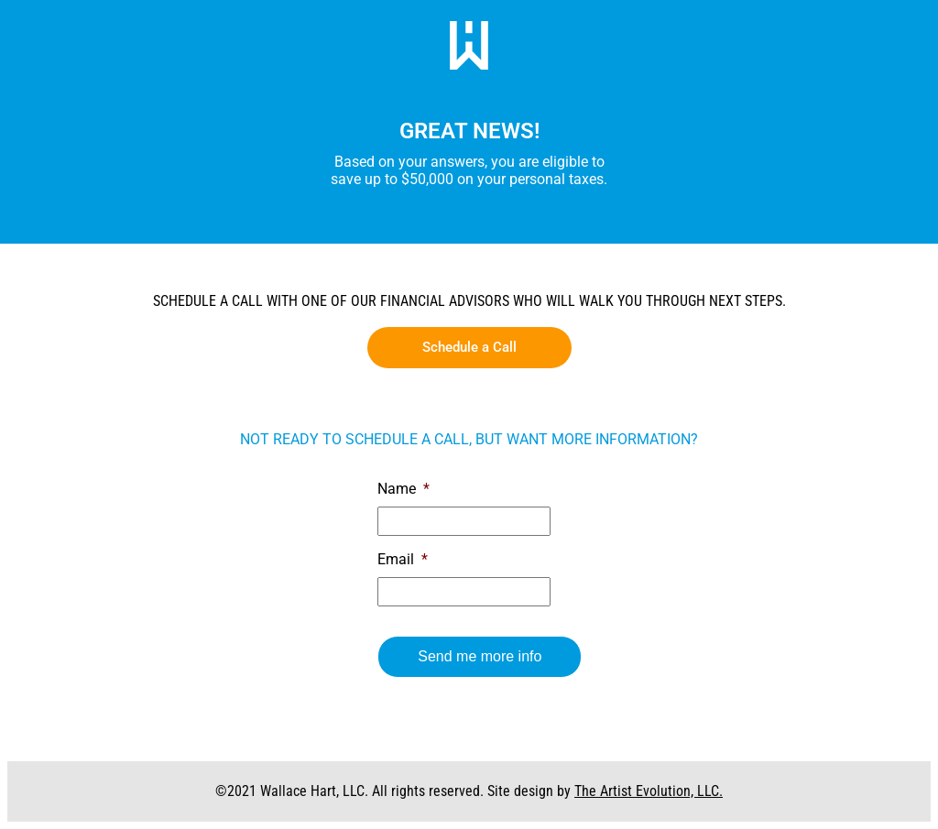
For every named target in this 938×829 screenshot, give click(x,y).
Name (403, 488)
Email (402, 559)
